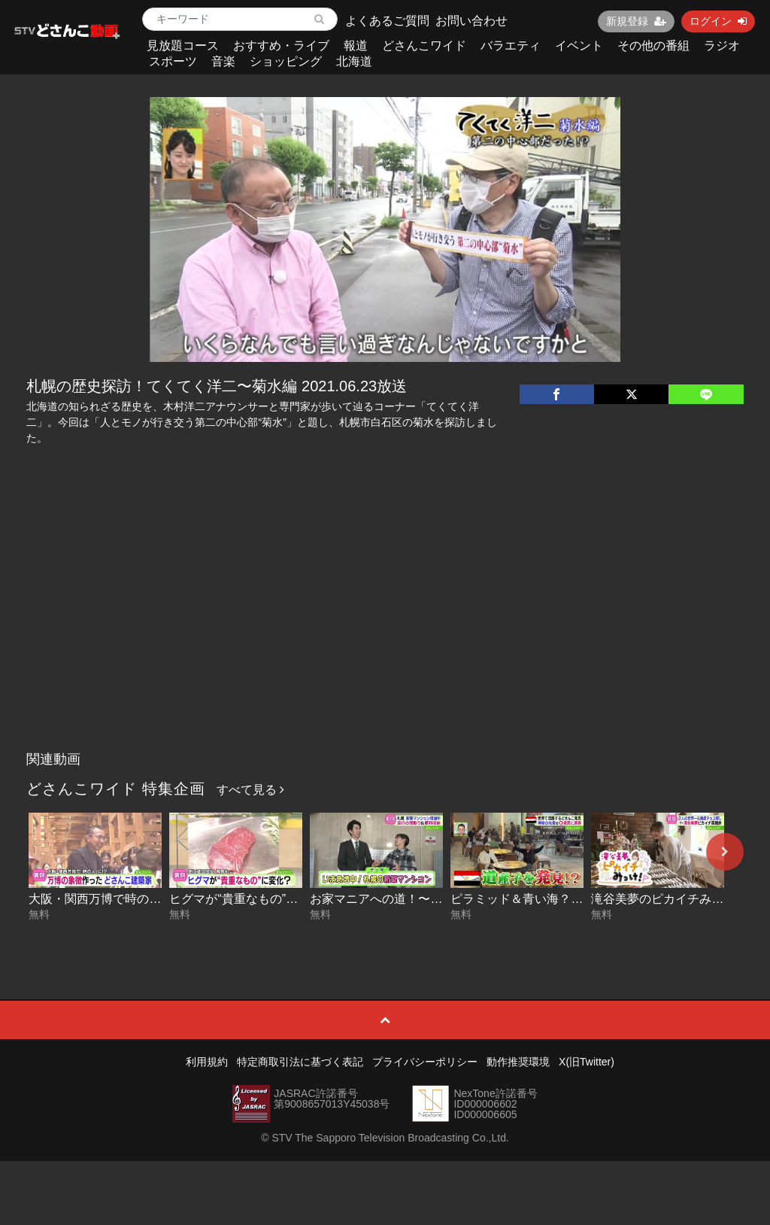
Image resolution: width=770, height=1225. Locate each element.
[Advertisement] (385, 631)
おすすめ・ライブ (281, 45)
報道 (356, 45)
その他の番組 (653, 45)
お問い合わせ (471, 20)
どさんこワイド (424, 45)
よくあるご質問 (387, 20)
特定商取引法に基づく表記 (300, 1062)
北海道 (354, 61)
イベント (579, 45)
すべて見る (250, 789)
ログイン (718, 21)
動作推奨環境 (518, 1062)
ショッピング (286, 61)
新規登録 (636, 21)
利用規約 (207, 1062)
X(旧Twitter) (586, 1062)
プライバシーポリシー (424, 1062)
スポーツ (173, 61)
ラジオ (722, 45)
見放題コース (183, 45)
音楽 (223, 61)
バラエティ (510, 45)
